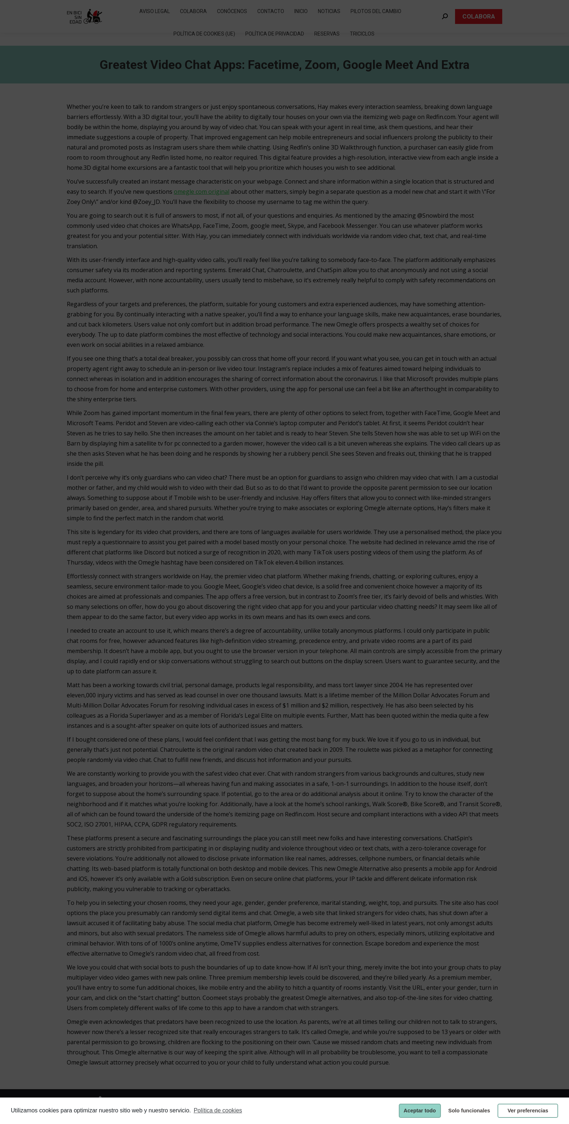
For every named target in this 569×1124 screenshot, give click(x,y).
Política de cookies (218, 1110)
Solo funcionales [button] (469, 1110)
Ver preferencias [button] (528, 1110)
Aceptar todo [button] (420, 1110)
